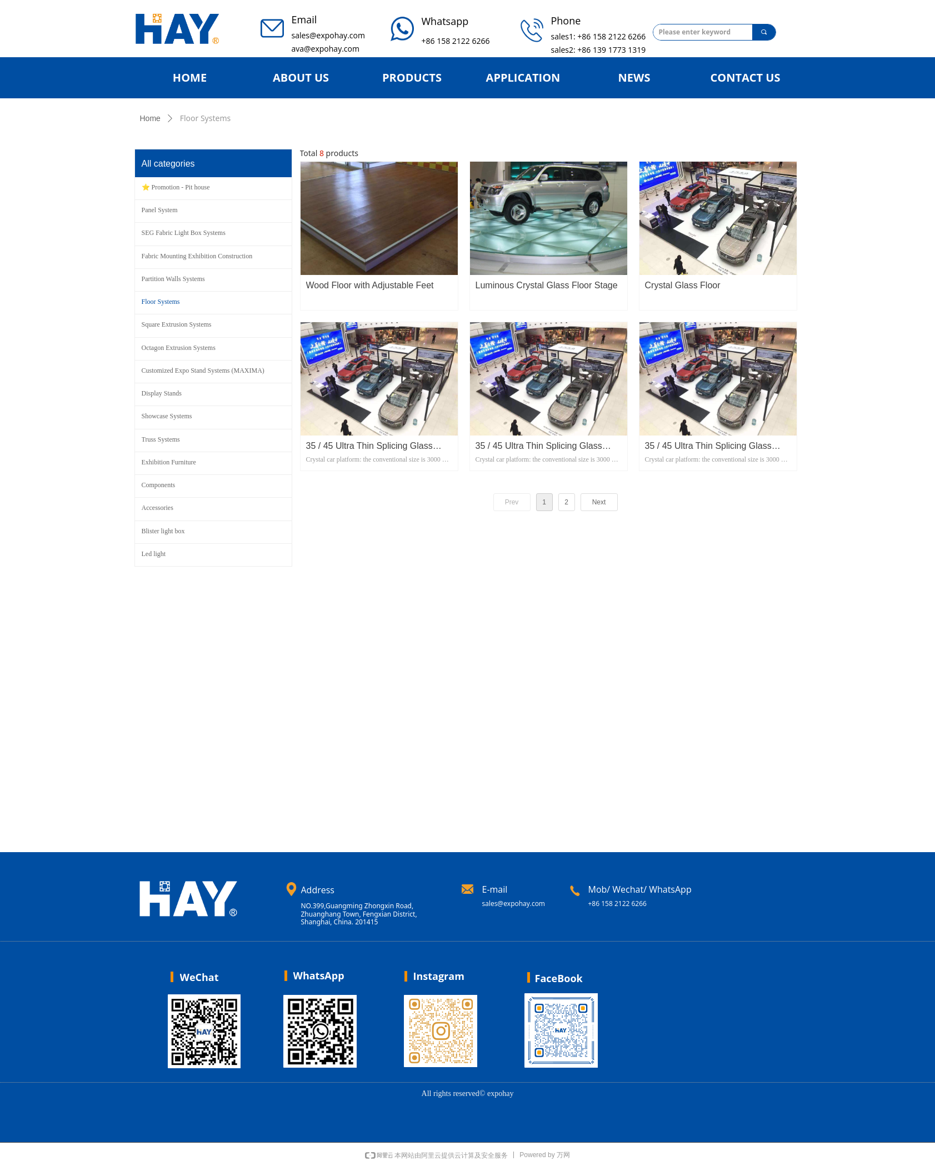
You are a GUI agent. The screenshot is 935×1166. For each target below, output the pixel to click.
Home (150, 118)
